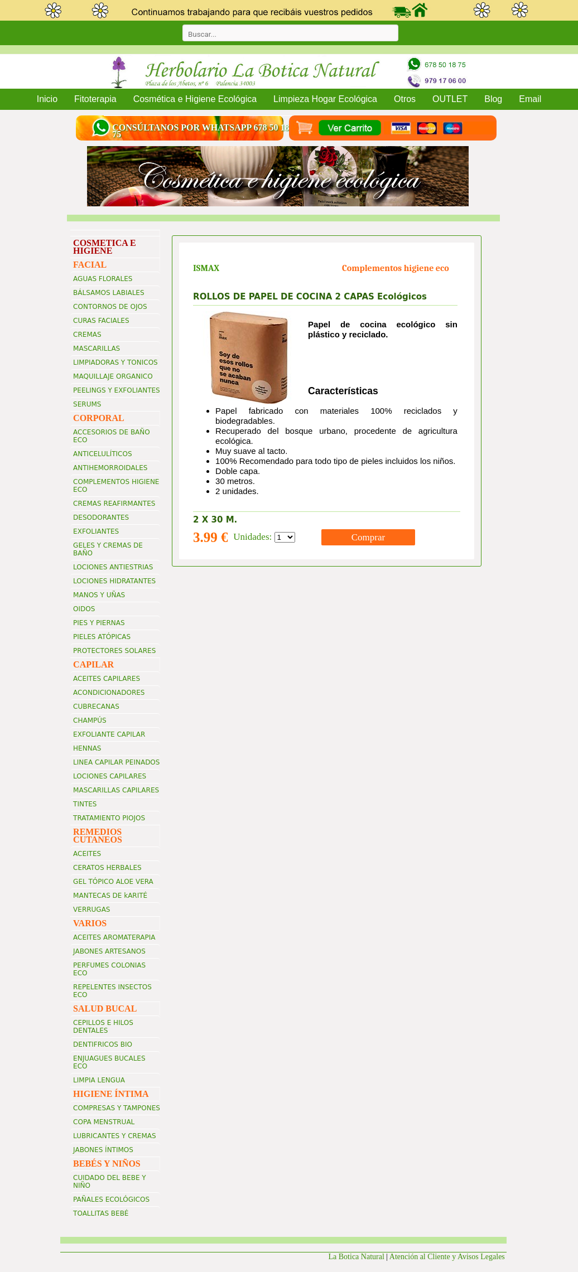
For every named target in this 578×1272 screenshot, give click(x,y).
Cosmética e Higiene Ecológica (195, 99)
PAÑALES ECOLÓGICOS (111, 1199)
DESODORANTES (101, 517)
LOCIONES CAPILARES (109, 776)
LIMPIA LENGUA (99, 1080)
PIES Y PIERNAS (98, 623)
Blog (493, 99)
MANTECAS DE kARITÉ (110, 895)
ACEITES (87, 854)
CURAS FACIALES (101, 321)
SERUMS (87, 404)
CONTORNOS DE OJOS (110, 307)
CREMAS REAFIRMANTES (114, 503)
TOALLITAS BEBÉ (100, 1213)
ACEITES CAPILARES (106, 679)
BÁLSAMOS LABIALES (108, 293)
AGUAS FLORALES (102, 279)
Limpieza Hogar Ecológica (325, 99)
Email (530, 99)
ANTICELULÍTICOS (102, 454)
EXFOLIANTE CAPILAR (109, 734)
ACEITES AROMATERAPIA (114, 937)
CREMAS (87, 334)
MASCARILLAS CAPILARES (116, 790)
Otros (405, 99)
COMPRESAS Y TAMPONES (116, 1108)
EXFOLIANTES (96, 531)
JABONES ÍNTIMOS (103, 1150)
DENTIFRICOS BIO (102, 1044)
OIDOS (84, 609)
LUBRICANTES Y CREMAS (114, 1136)
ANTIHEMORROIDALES (110, 468)
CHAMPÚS (90, 720)
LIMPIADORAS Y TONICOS (115, 362)
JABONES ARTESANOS (109, 951)
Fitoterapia (95, 99)
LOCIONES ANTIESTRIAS (113, 567)
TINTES (85, 804)
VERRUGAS (91, 909)
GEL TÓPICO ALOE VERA (113, 882)
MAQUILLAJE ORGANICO (113, 376)
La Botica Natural (356, 1256)
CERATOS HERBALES (107, 868)
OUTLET (450, 99)
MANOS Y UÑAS (99, 595)
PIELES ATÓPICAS (102, 637)
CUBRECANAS (96, 706)
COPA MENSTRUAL (103, 1122)
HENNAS (87, 748)
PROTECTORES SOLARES (114, 651)
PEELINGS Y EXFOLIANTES (116, 390)
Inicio (47, 99)
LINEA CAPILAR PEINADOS (116, 762)
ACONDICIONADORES (108, 693)
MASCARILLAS (96, 348)
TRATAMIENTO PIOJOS (109, 818)
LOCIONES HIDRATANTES (114, 581)
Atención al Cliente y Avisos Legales (448, 1256)
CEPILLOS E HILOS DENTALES (103, 1026)
